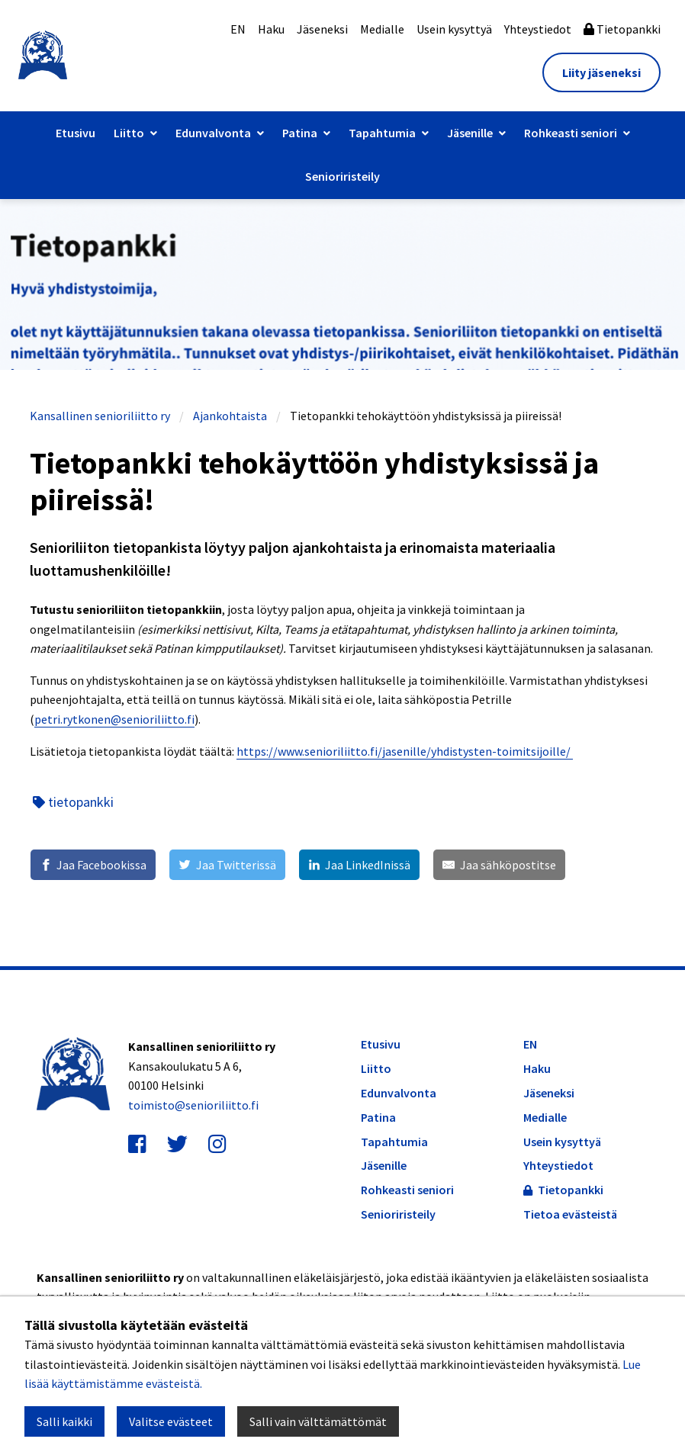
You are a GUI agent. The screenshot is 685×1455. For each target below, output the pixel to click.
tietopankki (73, 802)
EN (238, 29)
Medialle (382, 29)
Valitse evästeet (171, 1421)
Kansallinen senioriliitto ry (100, 415)
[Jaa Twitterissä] (227, 865)
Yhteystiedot (537, 29)
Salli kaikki (64, 1421)
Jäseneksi (322, 29)
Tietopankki (622, 29)
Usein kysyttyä (454, 29)
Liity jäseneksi (601, 72)
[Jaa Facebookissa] (93, 865)
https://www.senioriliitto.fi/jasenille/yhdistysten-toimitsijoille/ (404, 751)
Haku (271, 29)
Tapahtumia (382, 132)
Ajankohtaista (230, 415)
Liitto (129, 132)
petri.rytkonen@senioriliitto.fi (114, 719)
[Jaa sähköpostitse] (498, 865)
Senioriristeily (342, 176)
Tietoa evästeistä (570, 1214)
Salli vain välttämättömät (318, 1421)
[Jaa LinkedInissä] (359, 865)
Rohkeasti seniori (570, 132)
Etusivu (75, 132)
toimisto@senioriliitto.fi (193, 1105)
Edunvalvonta (213, 132)
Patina (299, 132)
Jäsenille (470, 132)
